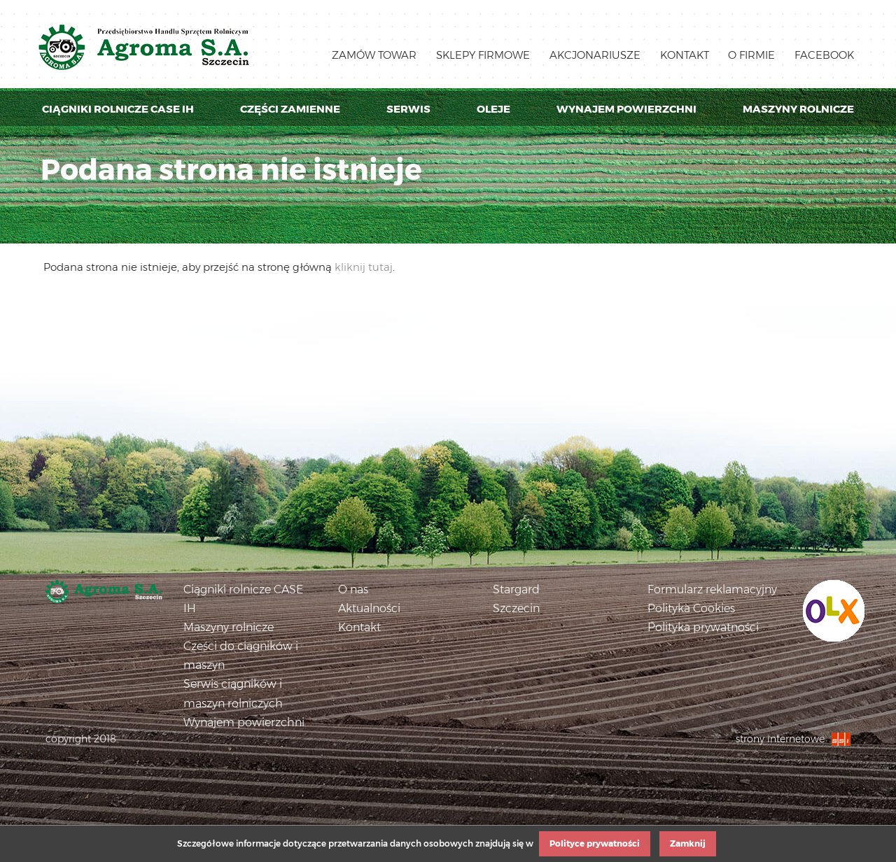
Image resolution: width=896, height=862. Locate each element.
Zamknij (688, 843)
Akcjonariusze (595, 55)
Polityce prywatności (595, 843)
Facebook (824, 55)
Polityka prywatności (703, 627)
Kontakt (684, 55)
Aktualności (369, 608)
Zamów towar (374, 55)
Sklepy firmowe (483, 55)
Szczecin (516, 608)
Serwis (408, 108)
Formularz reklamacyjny (712, 589)
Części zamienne (290, 108)
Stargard (516, 589)
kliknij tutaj (364, 267)
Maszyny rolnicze (798, 108)
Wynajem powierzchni (626, 108)
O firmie (751, 55)
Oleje (493, 108)
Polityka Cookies (691, 608)
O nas (353, 589)
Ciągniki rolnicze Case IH (118, 108)
